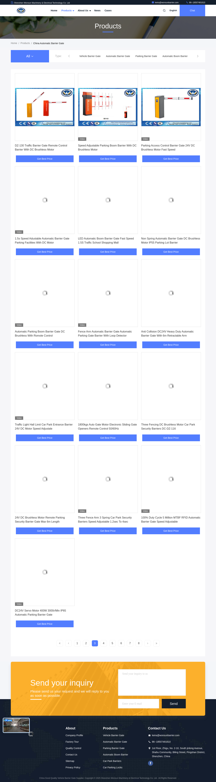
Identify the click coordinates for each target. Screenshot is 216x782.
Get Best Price (44, 158)
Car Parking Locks (112, 767)
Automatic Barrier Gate (118, 56)
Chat (192, 10)
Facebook (150, 763)
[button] (69, 56)
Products (67, 10)
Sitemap (70, 761)
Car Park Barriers (112, 761)
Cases (108, 10)
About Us (84, 10)
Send (174, 703)
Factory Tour (72, 741)
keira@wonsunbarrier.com (165, 2)
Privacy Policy (73, 767)
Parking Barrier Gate (146, 56)
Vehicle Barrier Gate (89, 56)
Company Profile (74, 735)
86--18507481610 (195, 2)
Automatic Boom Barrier (175, 56)
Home (54, 10)
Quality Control (73, 748)
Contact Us (71, 754)
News (97, 10)
